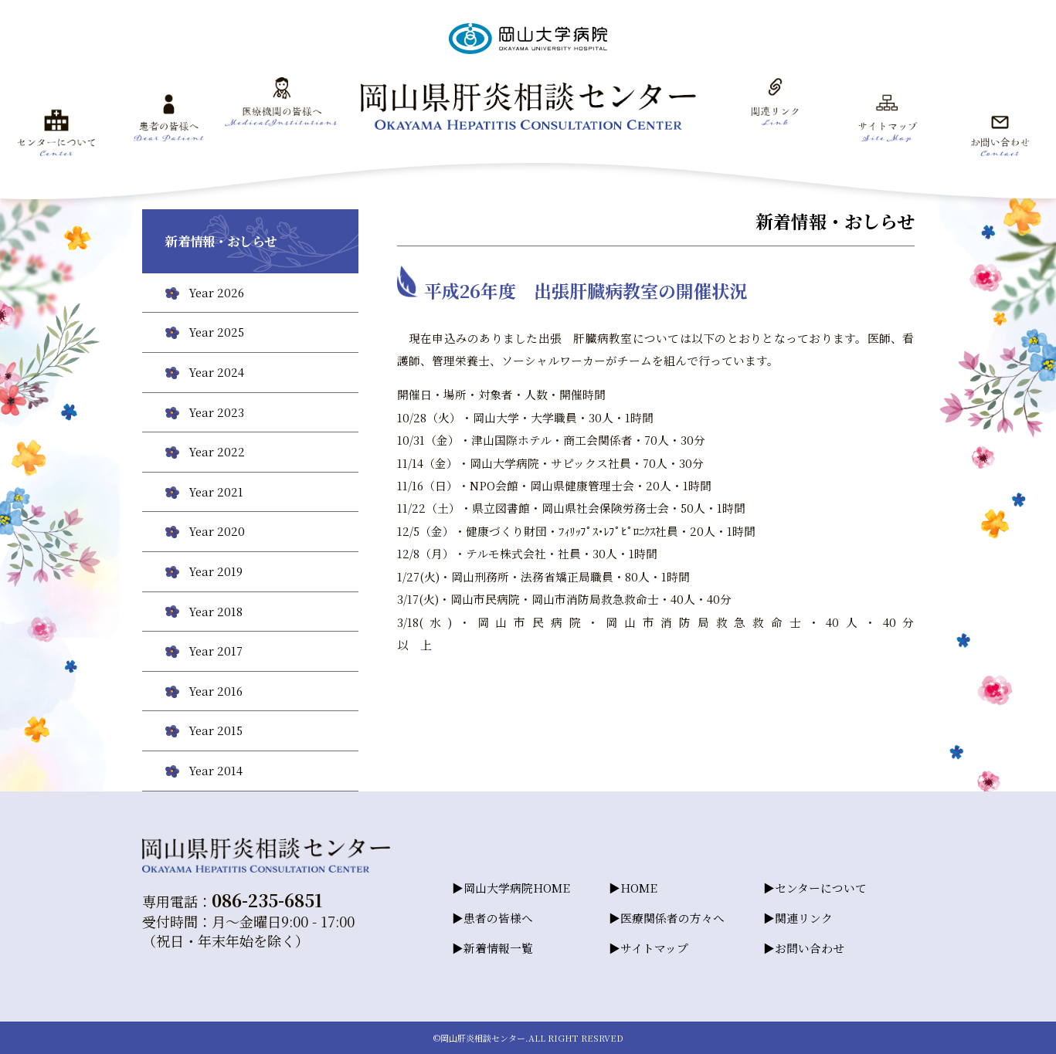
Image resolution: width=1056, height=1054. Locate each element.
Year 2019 (215, 571)
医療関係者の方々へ (672, 918)
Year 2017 (215, 650)
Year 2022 (216, 451)
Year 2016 (215, 691)
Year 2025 (216, 332)
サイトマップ (654, 948)
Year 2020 (216, 531)
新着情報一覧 (498, 948)
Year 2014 (215, 770)
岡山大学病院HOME (516, 887)
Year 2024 (216, 372)
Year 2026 (216, 292)
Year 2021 (215, 491)
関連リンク (804, 918)
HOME (638, 887)
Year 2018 (215, 611)
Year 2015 (215, 730)
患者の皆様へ (498, 918)
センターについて (821, 887)
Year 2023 (216, 412)
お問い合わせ (809, 948)
